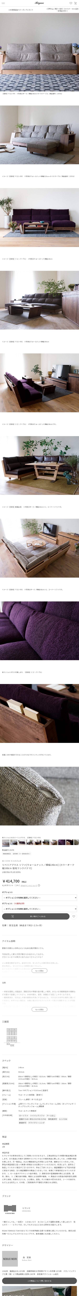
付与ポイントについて (30, 885)
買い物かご (75, 3)
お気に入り (71, 3)
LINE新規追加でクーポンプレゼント (21, 10)
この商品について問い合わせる (39, 1281)
